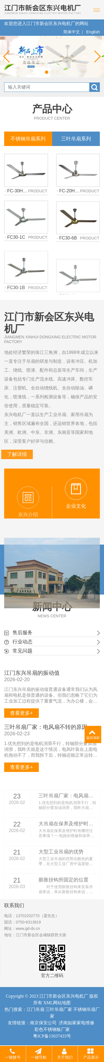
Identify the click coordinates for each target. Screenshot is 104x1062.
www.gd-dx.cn (28, 928)
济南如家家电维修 (76, 1022)
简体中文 (71, 31)
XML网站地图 (57, 1002)
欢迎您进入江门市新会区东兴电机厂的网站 (46, 23)
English (93, 31)
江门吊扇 (35, 1009)
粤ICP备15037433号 (52, 1036)
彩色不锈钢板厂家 (52, 1029)
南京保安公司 (43, 1022)
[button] (46, 72)
